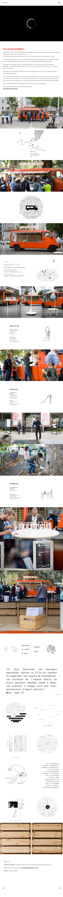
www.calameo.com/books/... (10, 88)
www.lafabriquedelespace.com (30, 867)
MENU (59, 2)
